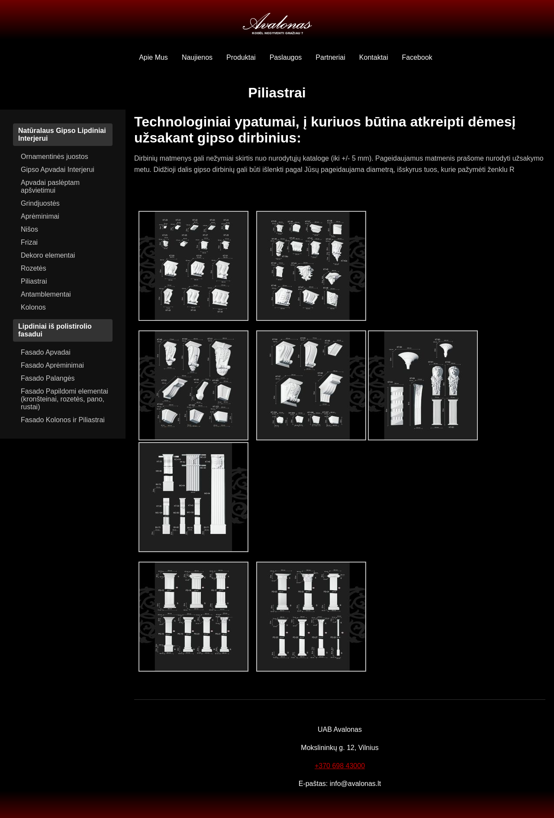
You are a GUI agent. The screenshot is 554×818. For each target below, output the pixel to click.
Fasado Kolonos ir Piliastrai (63, 420)
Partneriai (330, 57)
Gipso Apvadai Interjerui (57, 169)
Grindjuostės (40, 203)
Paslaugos (286, 57)
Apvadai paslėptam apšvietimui (50, 186)
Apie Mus (153, 57)
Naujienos (197, 57)
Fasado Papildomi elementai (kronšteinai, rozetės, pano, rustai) (64, 399)
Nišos (29, 229)
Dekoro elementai (48, 255)
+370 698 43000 (340, 766)
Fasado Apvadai (46, 352)
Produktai (241, 57)
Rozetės (33, 268)
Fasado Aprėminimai (52, 365)
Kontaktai (373, 57)
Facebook (417, 57)
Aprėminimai (40, 216)
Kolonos (33, 307)
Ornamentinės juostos (54, 156)
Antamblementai (46, 294)
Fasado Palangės (48, 378)
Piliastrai (34, 281)
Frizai (29, 242)
